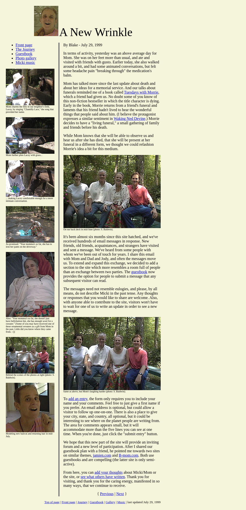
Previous (107, 494)
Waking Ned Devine (129, 118)
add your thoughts (109, 472)
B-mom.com (128, 455)
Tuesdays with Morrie (141, 92)
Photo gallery (26, 58)
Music (121, 502)
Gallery (110, 502)
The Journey (25, 49)
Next (120, 494)
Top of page (52, 502)
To (66, 399)
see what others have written (103, 477)
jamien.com (102, 455)
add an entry (77, 399)
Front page (24, 45)
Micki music (25, 62)
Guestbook (24, 54)
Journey (83, 502)
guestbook (139, 272)
